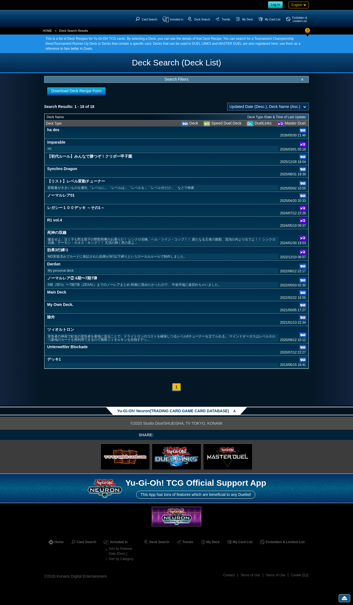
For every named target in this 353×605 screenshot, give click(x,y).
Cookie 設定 (300, 575)
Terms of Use (250, 575)
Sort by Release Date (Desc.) (120, 551)
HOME (47, 30)
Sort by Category (121, 559)
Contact (229, 575)
